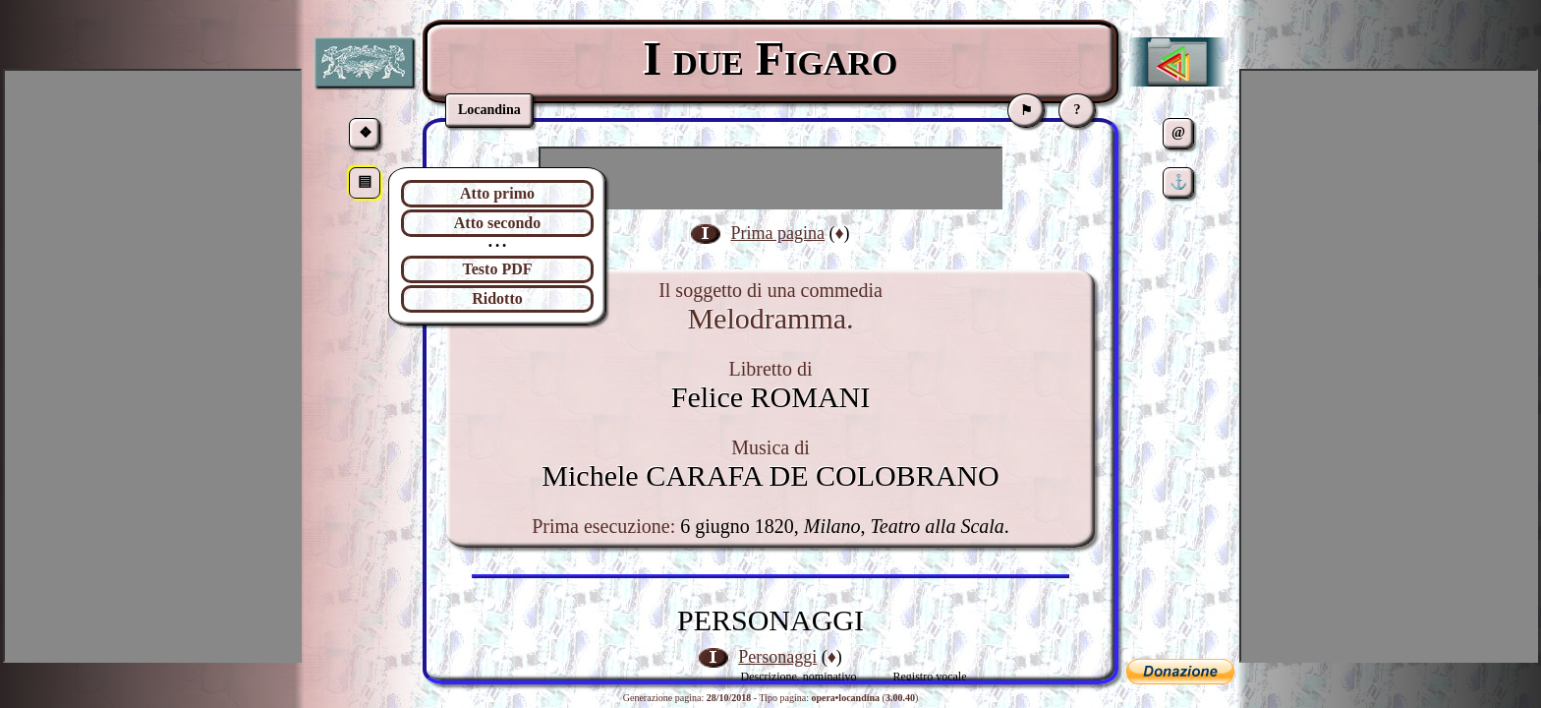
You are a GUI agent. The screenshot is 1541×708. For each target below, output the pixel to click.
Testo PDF (498, 269)
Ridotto (497, 298)
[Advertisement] (770, 177)
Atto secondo (497, 222)
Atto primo (497, 193)
